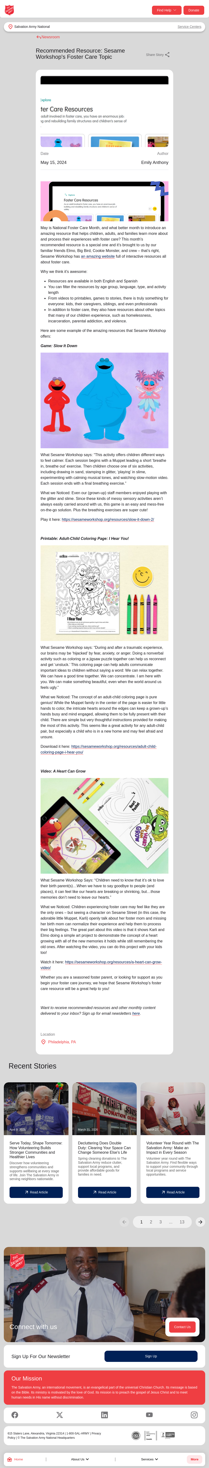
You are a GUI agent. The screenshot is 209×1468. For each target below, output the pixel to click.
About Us (80, 1459)
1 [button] (141, 1222)
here (136, 1013)
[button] (200, 1222)
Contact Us (182, 1327)
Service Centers (189, 27)
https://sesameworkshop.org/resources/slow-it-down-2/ (108, 519)
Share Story (158, 55)
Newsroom (48, 37)
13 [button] (182, 1222)
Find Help (167, 10)
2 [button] (151, 1222)
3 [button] (160, 1222)
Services (150, 1459)
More (194, 1459)
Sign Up (151, 1356)
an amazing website (98, 256)
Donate (193, 10)
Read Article (36, 1192)
